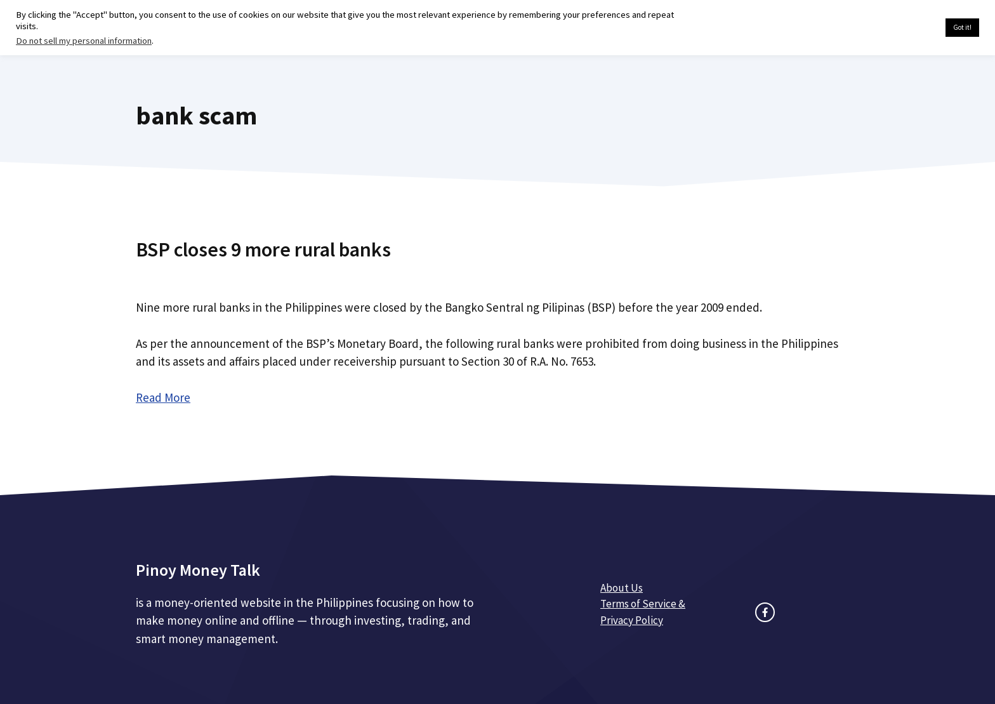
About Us (621, 588)
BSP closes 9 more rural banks (263, 249)
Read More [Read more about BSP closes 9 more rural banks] (163, 397)
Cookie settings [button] (906, 28)
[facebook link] (765, 612)
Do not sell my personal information (84, 40)
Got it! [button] (962, 27)
